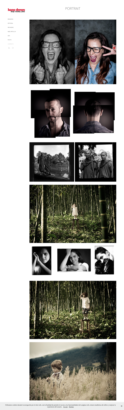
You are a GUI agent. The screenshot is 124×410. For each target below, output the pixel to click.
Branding (10, 19)
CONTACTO (11, 44)
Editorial (10, 23)
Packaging (11, 27)
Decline (71, 407)
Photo (9, 40)
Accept (65, 407)
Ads (9, 35)
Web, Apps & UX (12, 31)
